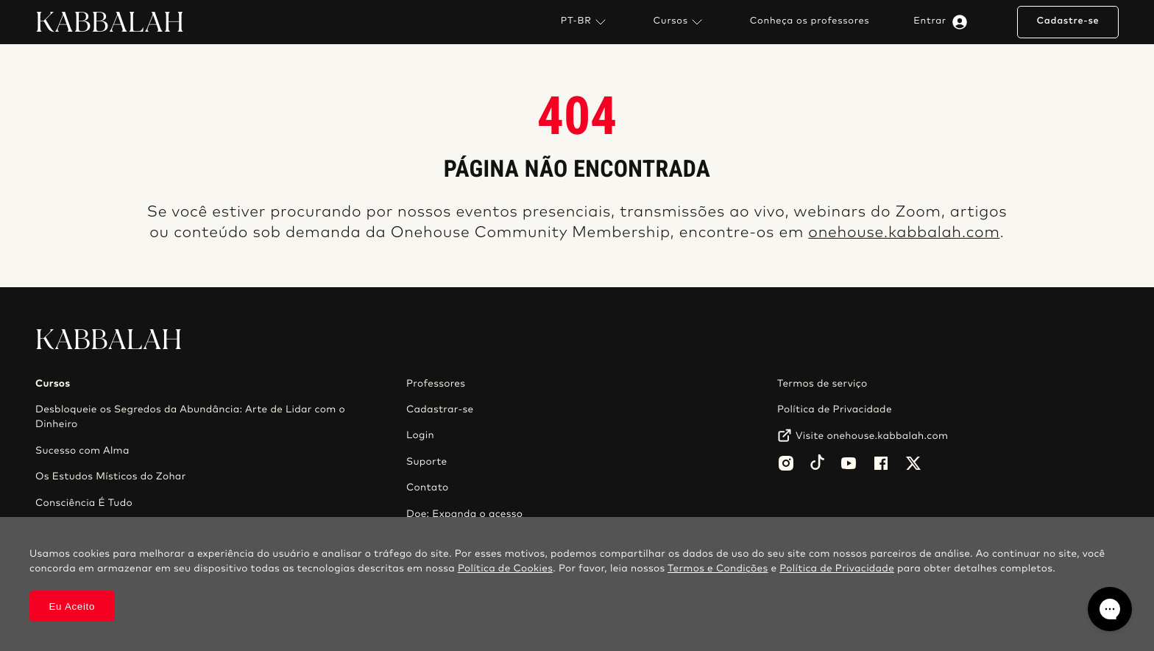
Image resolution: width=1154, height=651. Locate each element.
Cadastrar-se (440, 409)
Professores (435, 384)
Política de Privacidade (834, 409)
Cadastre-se (1067, 21)
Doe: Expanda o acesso (464, 514)
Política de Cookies (505, 568)
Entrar (943, 22)
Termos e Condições (718, 568)
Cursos (680, 22)
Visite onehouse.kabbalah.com (872, 436)
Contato (427, 487)
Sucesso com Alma (82, 451)
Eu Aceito (72, 606)
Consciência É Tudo (83, 503)
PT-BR (585, 22)
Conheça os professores (810, 21)
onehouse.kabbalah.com (903, 233)
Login (420, 435)
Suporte (426, 462)
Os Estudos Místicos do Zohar (110, 476)
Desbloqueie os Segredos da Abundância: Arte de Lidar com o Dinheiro (190, 416)
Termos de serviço (822, 384)
